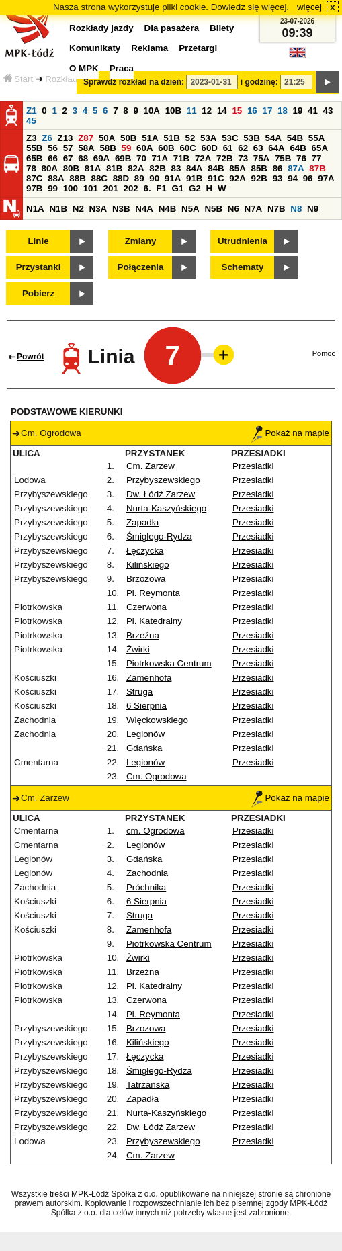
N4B (168, 209)
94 (293, 178)
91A (173, 178)
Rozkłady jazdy (75, 79)
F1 (161, 188)
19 (298, 110)
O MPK (84, 68)
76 (301, 158)
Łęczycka (145, 551)
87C (34, 178)
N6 (233, 209)
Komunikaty (94, 48)
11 (192, 110)
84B (216, 168)
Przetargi (198, 48)
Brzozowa (146, 579)
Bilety (222, 28)
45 (31, 121)
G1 (178, 188)
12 (207, 110)
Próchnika (146, 887)
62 (243, 148)
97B (34, 188)
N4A (144, 209)
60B (166, 148)
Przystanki (38, 267)
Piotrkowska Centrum (169, 663)
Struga (139, 692)
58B (107, 148)
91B (194, 178)
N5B (213, 209)
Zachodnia (147, 873)
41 (313, 110)
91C (216, 178)
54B (295, 138)
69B (123, 158)
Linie (38, 241)
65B (34, 158)
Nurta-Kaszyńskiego (166, 508)
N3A (98, 209)
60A (144, 148)
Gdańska (144, 748)
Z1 (31, 110)
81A (93, 168)
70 (141, 158)
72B (224, 158)
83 (176, 168)
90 (154, 178)
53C (230, 138)
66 (53, 158)
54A (273, 138)
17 (267, 110)
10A (152, 110)
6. (147, 188)
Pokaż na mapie (290, 433)
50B (128, 138)
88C (99, 178)
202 (131, 188)
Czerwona (146, 607)
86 (278, 168)
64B (298, 148)
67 (68, 158)
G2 (195, 188)
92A (237, 178)
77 (317, 158)
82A (136, 168)
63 (258, 148)
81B (114, 168)
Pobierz (38, 293)
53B (251, 138)
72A (203, 158)
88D (121, 178)
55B (34, 148)
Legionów (145, 734)
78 (31, 168)
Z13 (65, 138)
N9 (312, 209)
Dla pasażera (172, 28)
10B (173, 110)
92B (259, 178)
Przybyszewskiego (163, 480)
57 (68, 148)
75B (283, 158)
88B (77, 178)
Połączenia (141, 267)
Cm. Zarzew (150, 466)
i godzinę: (259, 82)
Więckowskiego (157, 720)
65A (320, 148)
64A (276, 148)
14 (222, 110)
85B (259, 168)
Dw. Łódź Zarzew (160, 494)
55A (316, 138)
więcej (309, 7)
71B (181, 158)
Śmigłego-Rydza (159, 536)
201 (110, 188)
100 (70, 188)
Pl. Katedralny (154, 621)
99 (53, 188)
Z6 (47, 138)
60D (210, 148)
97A (326, 178)
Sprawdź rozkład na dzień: (133, 82)
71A (160, 158)
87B (317, 168)
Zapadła (142, 522)
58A (86, 148)
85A (237, 168)
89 (139, 178)
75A (261, 158)
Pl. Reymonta (153, 593)
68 (83, 158)
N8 (296, 209)
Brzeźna (142, 635)
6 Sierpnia (146, 706)
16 (252, 110)
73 (243, 158)
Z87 (85, 138)
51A (150, 138)
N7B (276, 209)
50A (107, 138)
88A (56, 178)
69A (101, 158)
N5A (190, 209)
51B (171, 138)
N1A (35, 209)
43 (328, 110)
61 (228, 148)
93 (278, 178)
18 (282, 110)
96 (308, 178)
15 (237, 110)
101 (90, 188)
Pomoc (323, 353)
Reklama (149, 48)
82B (157, 168)
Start (18, 79)
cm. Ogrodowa (155, 831)
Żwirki (138, 649)
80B (71, 168)
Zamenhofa (148, 678)
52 (190, 138)
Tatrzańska (147, 1085)
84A (194, 168)
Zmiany (141, 241)
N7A (254, 209)
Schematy (243, 267)
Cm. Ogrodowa (156, 776)
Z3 (31, 138)
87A (296, 168)
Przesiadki (252, 466)
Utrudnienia (242, 241)
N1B (58, 209)
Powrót (30, 356)
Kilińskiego (147, 565)
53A (208, 138)
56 (53, 148)
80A (50, 168)
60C (187, 148)
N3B (121, 209)
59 (127, 148)
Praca (122, 68)
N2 (78, 209)
